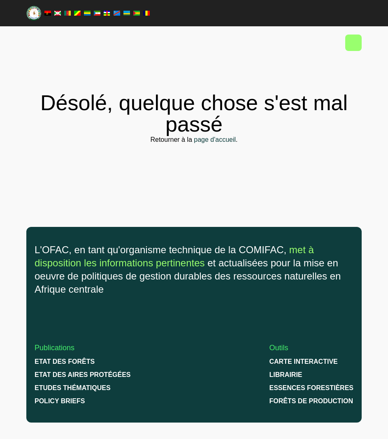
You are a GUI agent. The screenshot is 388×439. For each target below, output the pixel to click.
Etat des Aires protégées (83, 374)
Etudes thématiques (73, 387)
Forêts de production (311, 400)
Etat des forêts (65, 361)
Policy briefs (60, 400)
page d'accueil (215, 139)
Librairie (286, 374)
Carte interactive (304, 361)
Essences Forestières (312, 387)
